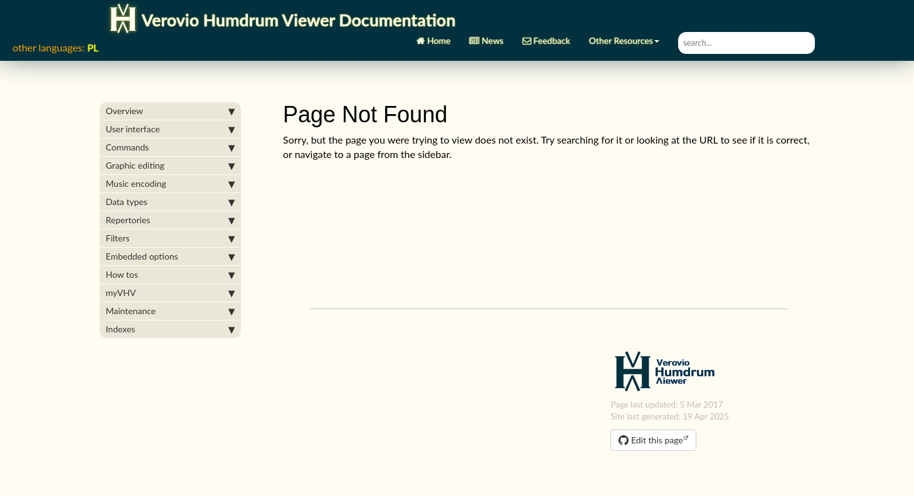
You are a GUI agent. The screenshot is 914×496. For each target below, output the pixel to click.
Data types (170, 202)
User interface (170, 129)
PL (92, 47)
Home (433, 36)
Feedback (546, 36)
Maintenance (170, 311)
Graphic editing (170, 165)
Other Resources (624, 36)
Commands (170, 147)
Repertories (170, 220)
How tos (170, 274)
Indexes (170, 329)
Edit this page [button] (651, 440)
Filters (170, 238)
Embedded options (170, 256)
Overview (170, 111)
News (486, 36)
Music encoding (170, 183)
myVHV (170, 293)
